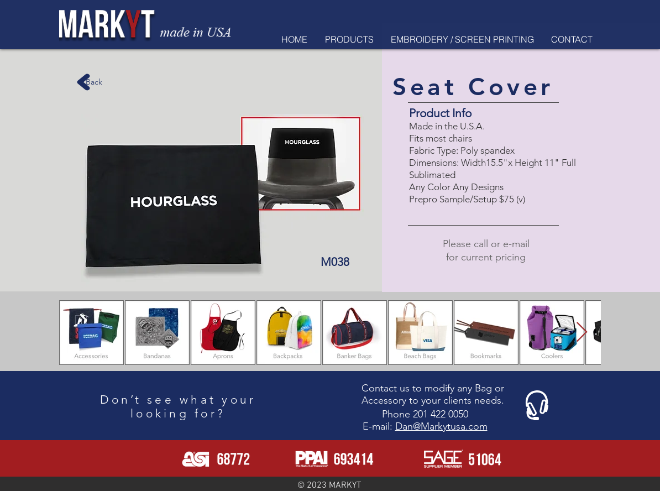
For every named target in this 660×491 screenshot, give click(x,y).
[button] (349, 39)
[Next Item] (581, 332)
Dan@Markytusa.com (441, 426)
